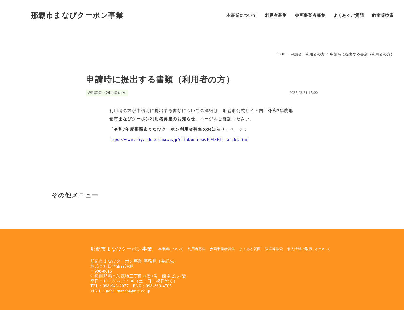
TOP (281, 54)
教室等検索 (274, 249)
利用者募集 (197, 249)
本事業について (170, 249)
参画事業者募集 (222, 249)
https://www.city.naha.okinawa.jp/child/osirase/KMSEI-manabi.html (179, 139)
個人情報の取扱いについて (308, 249)
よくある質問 (250, 249)
